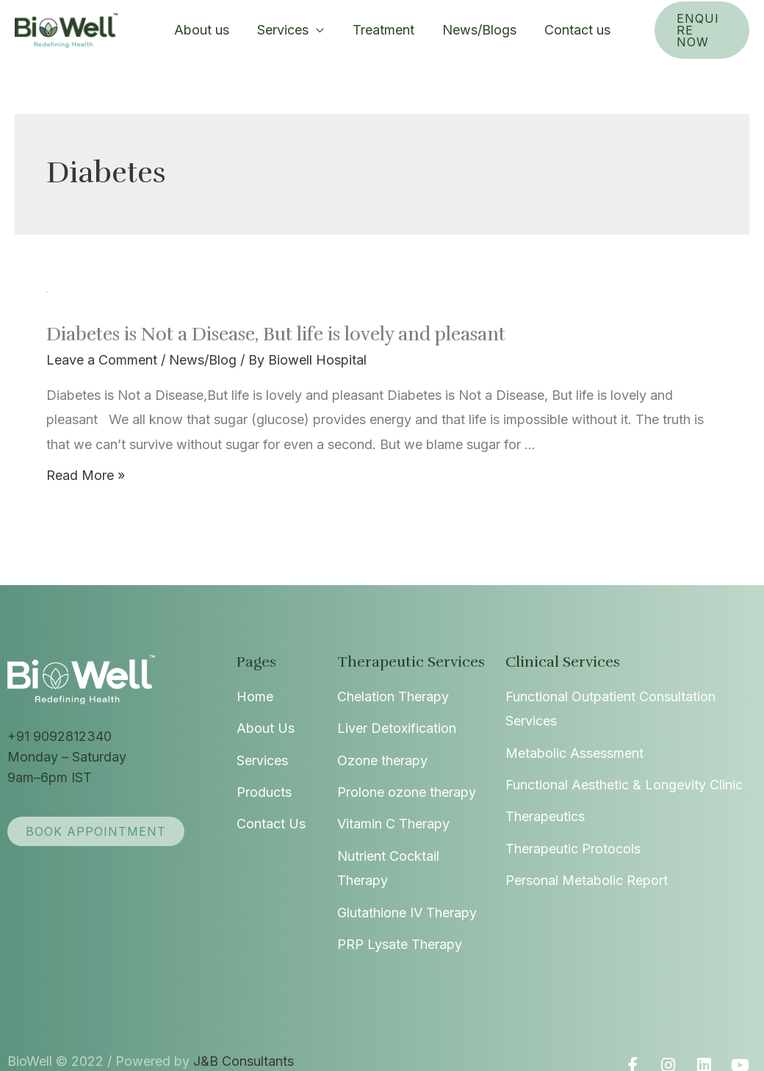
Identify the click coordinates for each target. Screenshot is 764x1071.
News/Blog (196, 360)
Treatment (372, 30)
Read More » (84, 475)
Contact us (556, 30)
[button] (92, 831)
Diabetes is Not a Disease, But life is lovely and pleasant (254, 334)
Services (280, 30)
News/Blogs (463, 30)
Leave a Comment (100, 360)
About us (202, 30)
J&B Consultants (232, 1036)
